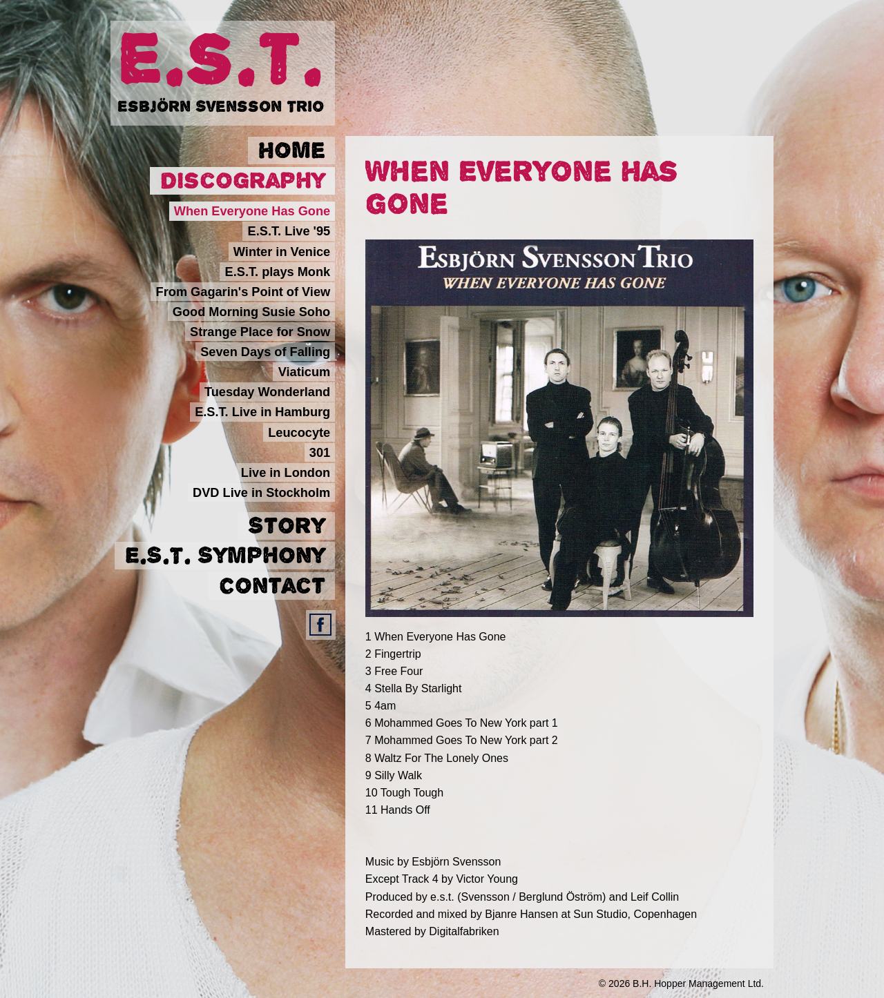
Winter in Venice (281, 251)
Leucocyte (299, 432)
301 (319, 452)
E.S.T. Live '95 (289, 231)
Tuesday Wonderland (267, 392)
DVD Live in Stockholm (261, 492)
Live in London (285, 472)
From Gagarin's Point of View (243, 291)
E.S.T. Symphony (225, 555)
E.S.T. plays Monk (278, 271)
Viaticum (304, 372)
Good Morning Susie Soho (251, 311)
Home (291, 150)
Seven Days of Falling (265, 352)
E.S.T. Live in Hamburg (262, 412)
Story (286, 526)
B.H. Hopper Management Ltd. (698, 983)
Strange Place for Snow (260, 332)
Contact (272, 586)
